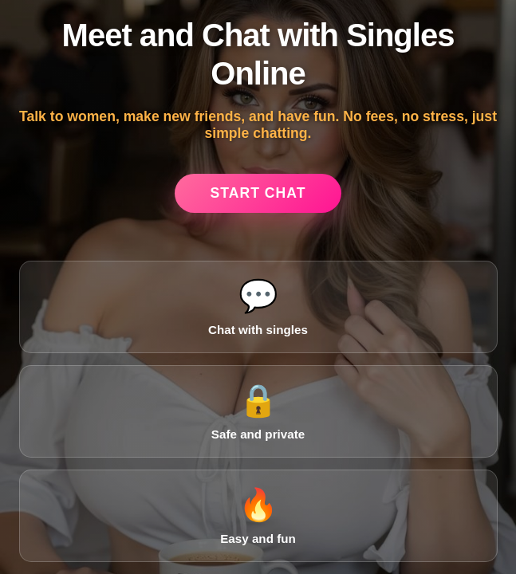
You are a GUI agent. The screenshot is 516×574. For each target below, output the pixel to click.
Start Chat (258, 193)
